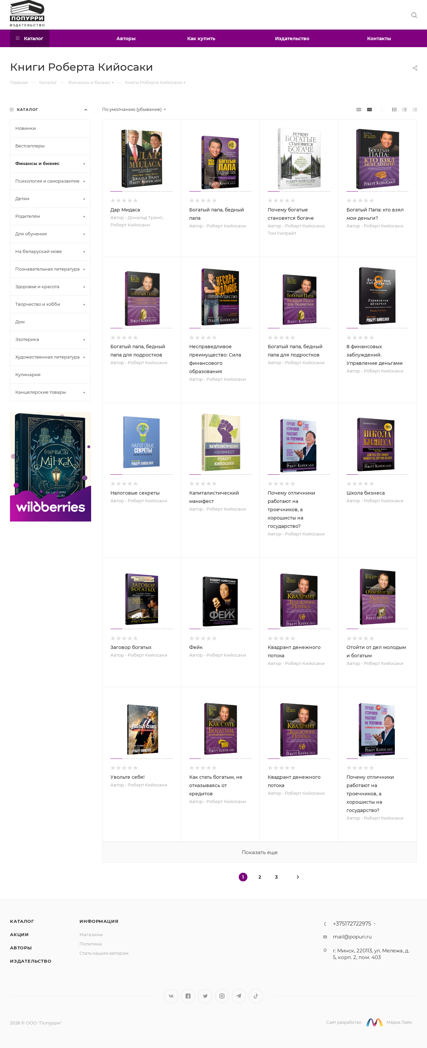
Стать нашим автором (103, 953)
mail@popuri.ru (352, 936)
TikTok (256, 996)
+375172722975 (352, 924)
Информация (98, 921)
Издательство (31, 961)
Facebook (188, 996)
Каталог (22, 921)
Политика (90, 943)
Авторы (21, 947)
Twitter (205, 996)
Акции (19, 934)
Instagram (222, 996)
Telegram (239, 996)
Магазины (91, 934)
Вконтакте (171, 996)
